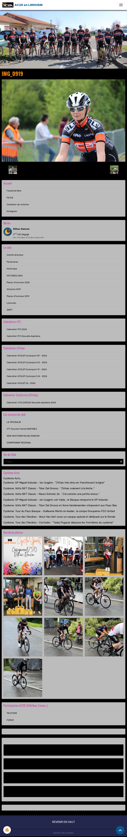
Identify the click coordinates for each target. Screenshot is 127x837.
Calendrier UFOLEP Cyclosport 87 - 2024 (27, 356)
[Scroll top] (120, 830)
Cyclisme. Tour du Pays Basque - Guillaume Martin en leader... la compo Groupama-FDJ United (59, 511)
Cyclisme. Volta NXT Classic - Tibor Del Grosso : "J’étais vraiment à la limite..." (49, 488)
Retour (63, 169)
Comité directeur (15, 255)
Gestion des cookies (63, 833)
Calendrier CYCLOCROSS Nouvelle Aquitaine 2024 (31, 402)
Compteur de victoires (18, 204)
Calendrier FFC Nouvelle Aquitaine (23, 336)
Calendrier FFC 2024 (17, 329)
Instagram (12, 211)
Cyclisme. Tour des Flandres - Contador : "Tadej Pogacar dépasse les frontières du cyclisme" (58, 522)
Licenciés (11, 303)
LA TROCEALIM (14, 422)
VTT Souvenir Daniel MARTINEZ (22, 429)
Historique (12, 269)
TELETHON (12, 713)
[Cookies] (7, 830)
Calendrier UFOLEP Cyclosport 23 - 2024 (27, 362)
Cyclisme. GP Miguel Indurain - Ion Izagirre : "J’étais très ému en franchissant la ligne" (54, 482)
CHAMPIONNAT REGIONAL (19, 443)
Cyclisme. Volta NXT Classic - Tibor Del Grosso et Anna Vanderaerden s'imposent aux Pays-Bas (60, 505)
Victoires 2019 (14, 289)
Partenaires (12, 262)
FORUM (10, 720)
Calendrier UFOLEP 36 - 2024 (21, 383)
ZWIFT (10, 310)
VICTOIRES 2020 (15, 276)
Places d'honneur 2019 (18, 296)
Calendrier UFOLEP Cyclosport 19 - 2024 (27, 369)
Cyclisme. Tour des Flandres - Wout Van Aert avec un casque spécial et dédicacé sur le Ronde (59, 516)
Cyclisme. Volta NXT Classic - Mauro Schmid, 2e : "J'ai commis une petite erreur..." (51, 494)
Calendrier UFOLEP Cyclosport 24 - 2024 (27, 376)
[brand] (22, 4)
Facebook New (14, 191)
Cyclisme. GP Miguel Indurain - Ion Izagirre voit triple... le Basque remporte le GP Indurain (55, 499)
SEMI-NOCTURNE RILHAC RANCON (23, 436)
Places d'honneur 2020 (18, 282)
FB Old (10, 198)
